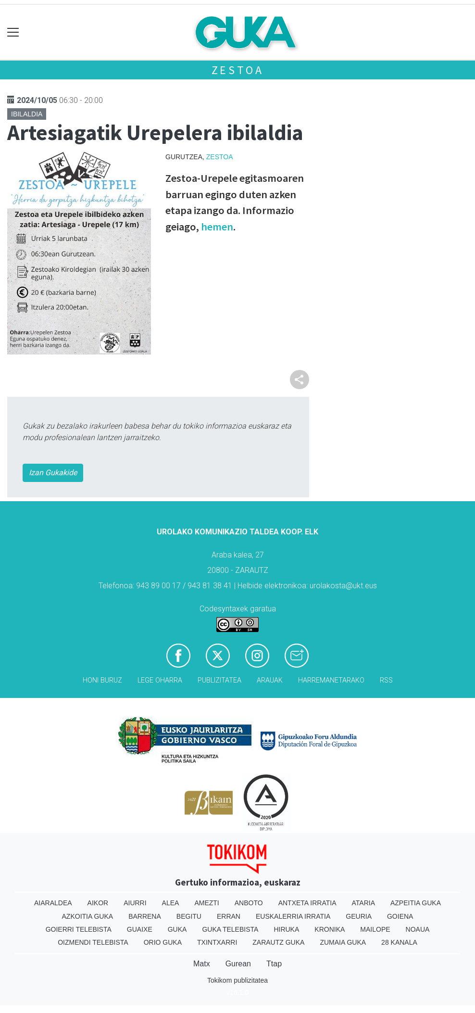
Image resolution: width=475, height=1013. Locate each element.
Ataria (363, 903)
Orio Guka (163, 942)
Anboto (249, 903)
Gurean (238, 964)
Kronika (329, 929)
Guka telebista (230, 929)
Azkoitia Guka (87, 916)
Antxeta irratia (307, 903)
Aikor (98, 903)
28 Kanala (399, 942)
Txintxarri (217, 942)
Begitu (188, 916)
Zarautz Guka (278, 942)
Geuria (359, 916)
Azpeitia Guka (415, 903)
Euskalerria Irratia (293, 916)
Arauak (270, 680)
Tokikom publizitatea (237, 980)
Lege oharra (160, 680)
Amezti (206, 903)
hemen (217, 226)
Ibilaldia (26, 114)
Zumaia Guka (343, 942)
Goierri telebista (79, 929)
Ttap (274, 964)
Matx (201, 964)
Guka (177, 929)
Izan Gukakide (53, 472)
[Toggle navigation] (13, 32)
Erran (228, 916)
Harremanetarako (331, 680)
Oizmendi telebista (93, 942)
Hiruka (286, 929)
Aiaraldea (53, 903)
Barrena (144, 916)
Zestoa (238, 70)
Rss (386, 680)
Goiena (400, 916)
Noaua (418, 929)
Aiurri (135, 903)
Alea (170, 903)
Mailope (375, 929)
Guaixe (139, 929)
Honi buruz (102, 680)
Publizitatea (219, 680)
